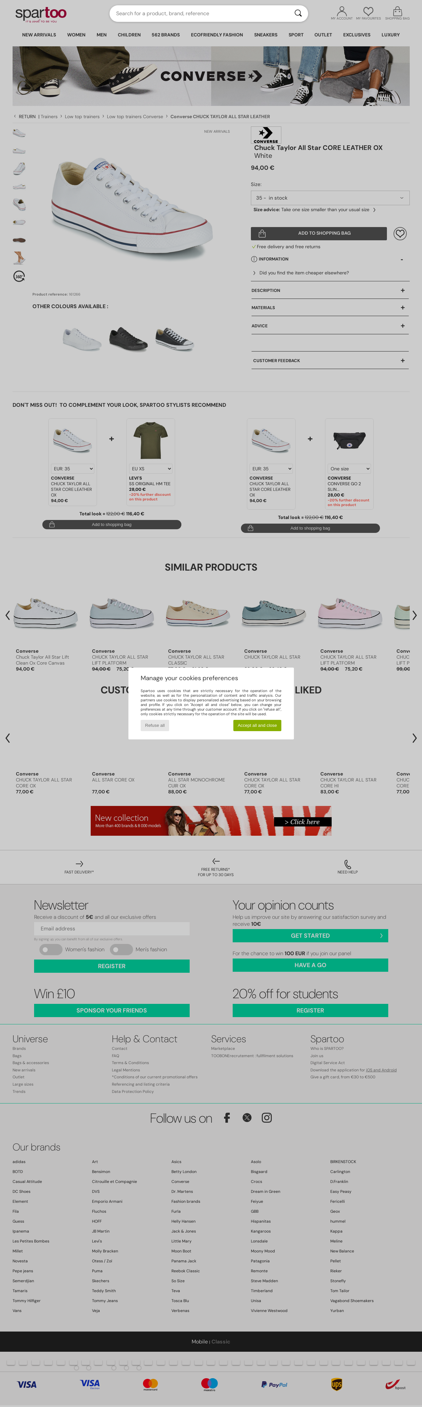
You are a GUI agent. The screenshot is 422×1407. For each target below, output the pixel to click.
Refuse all (154, 725)
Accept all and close (257, 725)
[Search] (298, 13)
